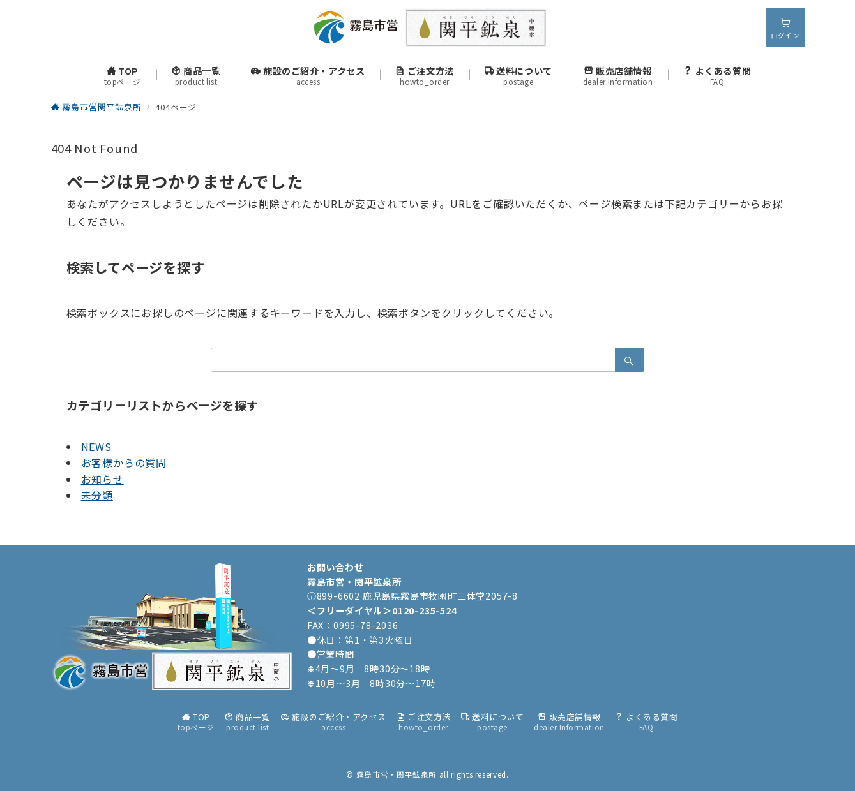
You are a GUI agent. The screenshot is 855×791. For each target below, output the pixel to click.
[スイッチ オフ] (785, 27)
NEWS (96, 446)
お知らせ (102, 479)
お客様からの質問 (124, 462)
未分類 (97, 495)
